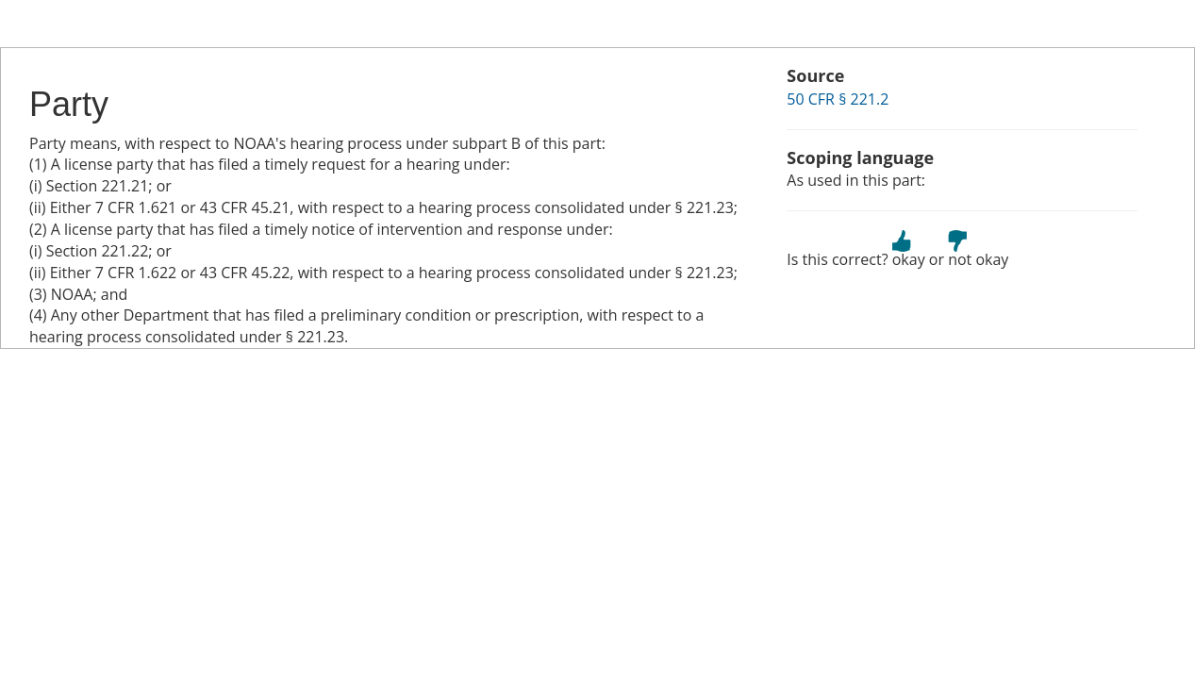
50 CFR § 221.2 (837, 99)
